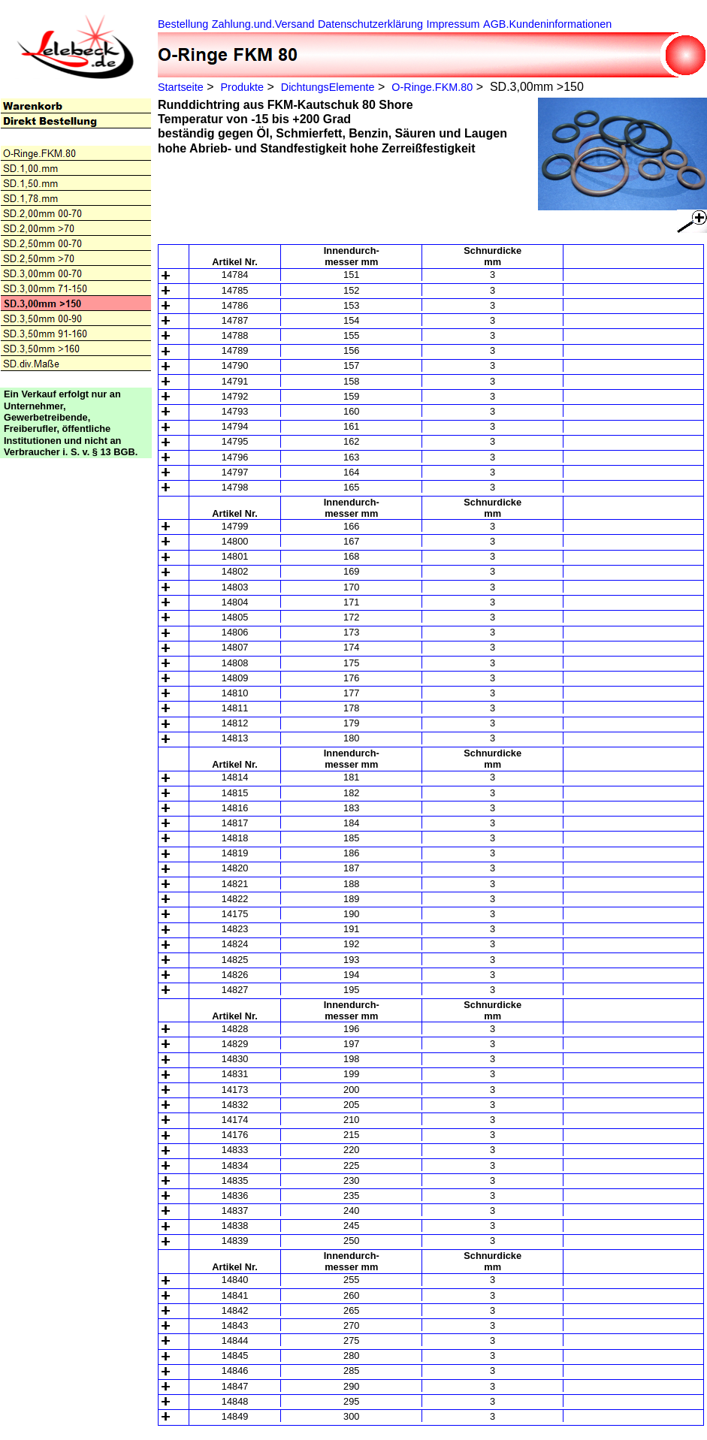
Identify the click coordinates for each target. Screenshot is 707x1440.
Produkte (242, 87)
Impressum (452, 24)
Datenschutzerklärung (370, 24)
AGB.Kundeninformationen (547, 24)
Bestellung (183, 24)
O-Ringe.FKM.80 (432, 87)
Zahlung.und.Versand (263, 24)
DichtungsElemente (328, 87)
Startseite (181, 87)
